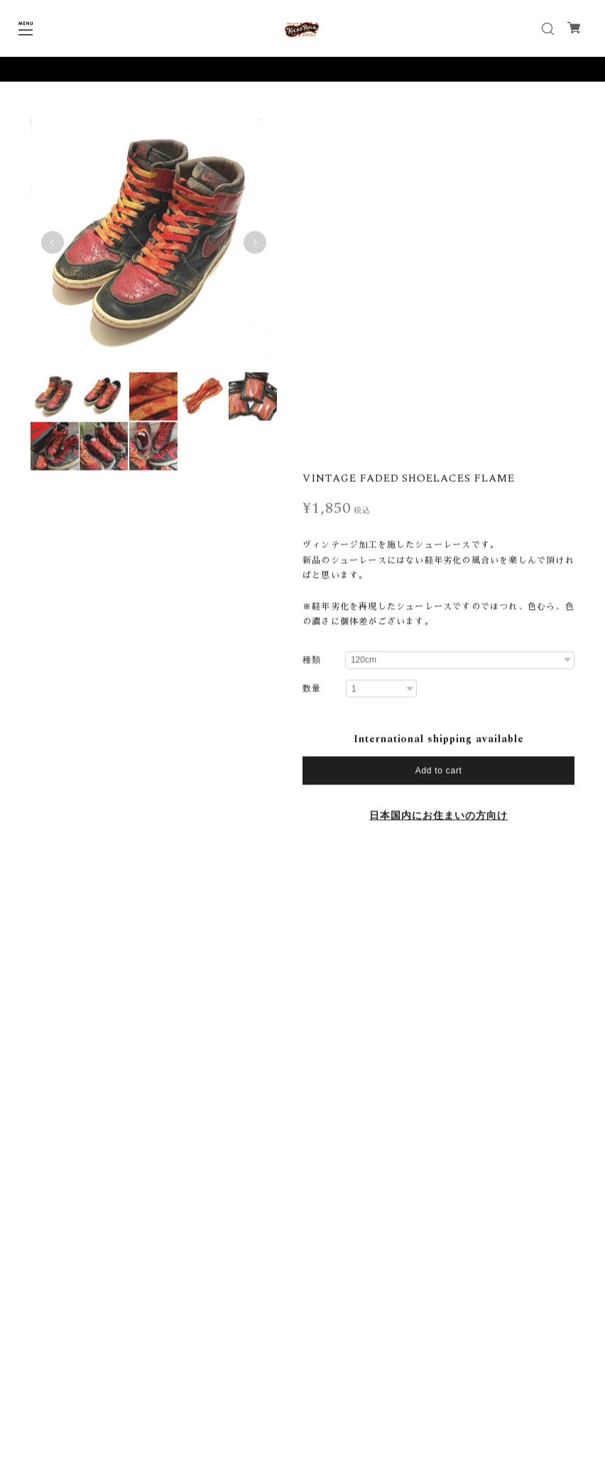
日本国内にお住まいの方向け (438, 468)
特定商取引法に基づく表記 (302, 1411)
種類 (311, 312)
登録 (390, 1340)
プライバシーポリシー (302, 1393)
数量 (311, 341)
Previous (52, 245)
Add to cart (438, 422)
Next (253, 245)
